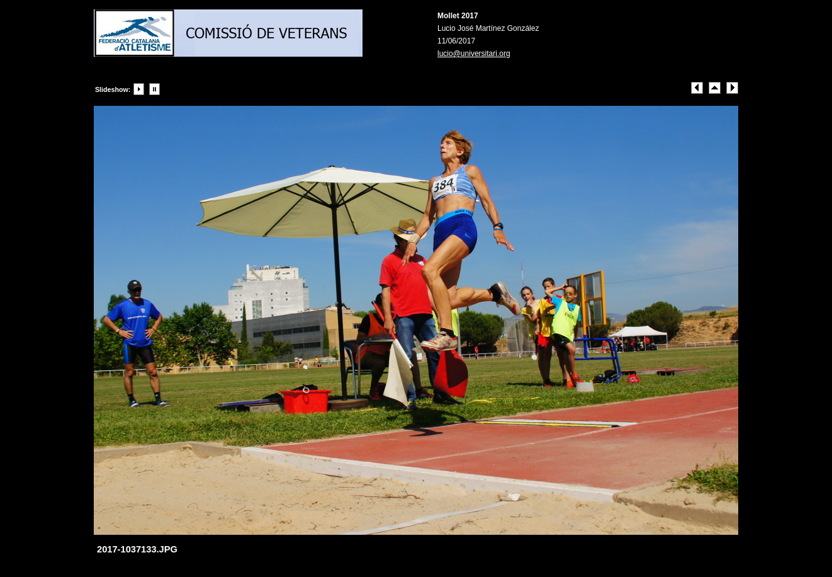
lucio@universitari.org (473, 53)
